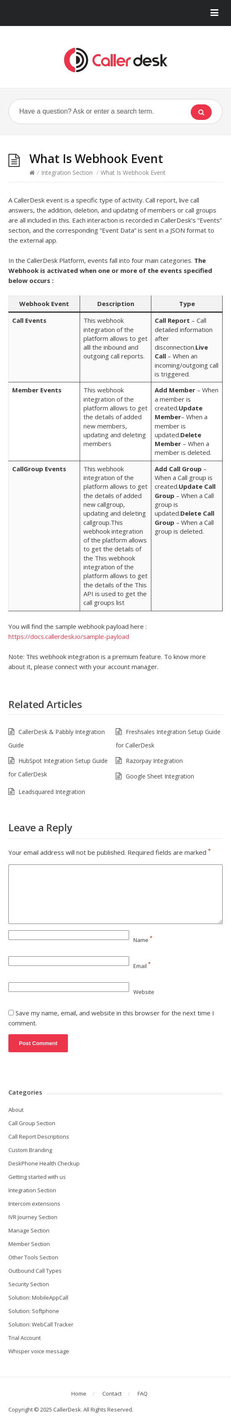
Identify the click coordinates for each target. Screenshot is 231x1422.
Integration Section (67, 172)
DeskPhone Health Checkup (44, 1163)
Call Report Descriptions (38, 1136)
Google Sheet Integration (160, 776)
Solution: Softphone (33, 1311)
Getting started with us (37, 1177)
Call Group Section (31, 1123)
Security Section (28, 1284)
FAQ (143, 1393)
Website (143, 992)
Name (143, 940)
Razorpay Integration (154, 761)
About (15, 1109)
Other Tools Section (33, 1257)
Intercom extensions (34, 1203)
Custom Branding (30, 1150)
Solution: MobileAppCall (38, 1297)
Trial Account (24, 1338)
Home (78, 1393)
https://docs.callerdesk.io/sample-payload (68, 636)
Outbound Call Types (35, 1270)
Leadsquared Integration (51, 792)
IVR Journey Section (32, 1217)
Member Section (29, 1244)
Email (142, 966)
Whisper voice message (38, 1351)
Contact (112, 1393)
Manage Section (28, 1230)
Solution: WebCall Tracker (40, 1324)
